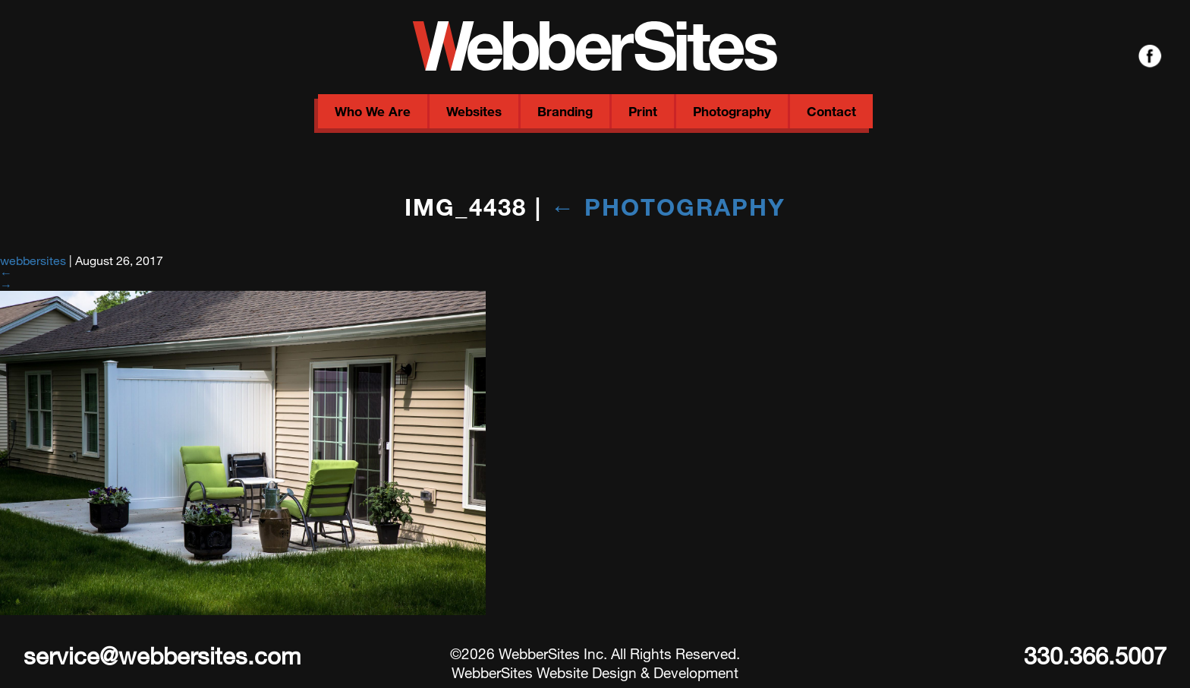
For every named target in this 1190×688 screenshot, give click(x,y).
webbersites (33, 260)
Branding (565, 111)
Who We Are (373, 111)
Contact (831, 111)
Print (642, 111)
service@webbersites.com (162, 655)
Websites (474, 111)
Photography (732, 111)
